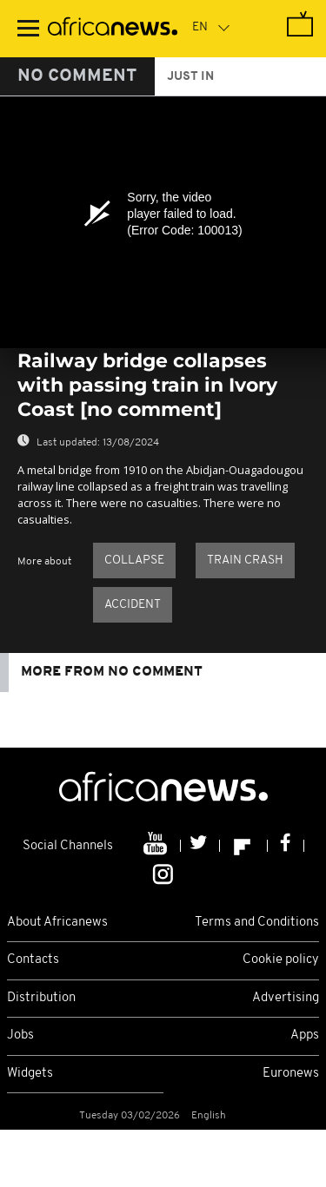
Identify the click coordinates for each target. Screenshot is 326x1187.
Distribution (41, 998)
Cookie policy (281, 959)
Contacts (33, 959)
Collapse (134, 560)
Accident (132, 604)
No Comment (77, 76)
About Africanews (57, 922)
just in (190, 76)
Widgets (30, 1073)
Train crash (245, 560)
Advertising (285, 998)
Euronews (291, 1073)
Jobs (20, 1035)
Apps (304, 1035)
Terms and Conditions (257, 922)
